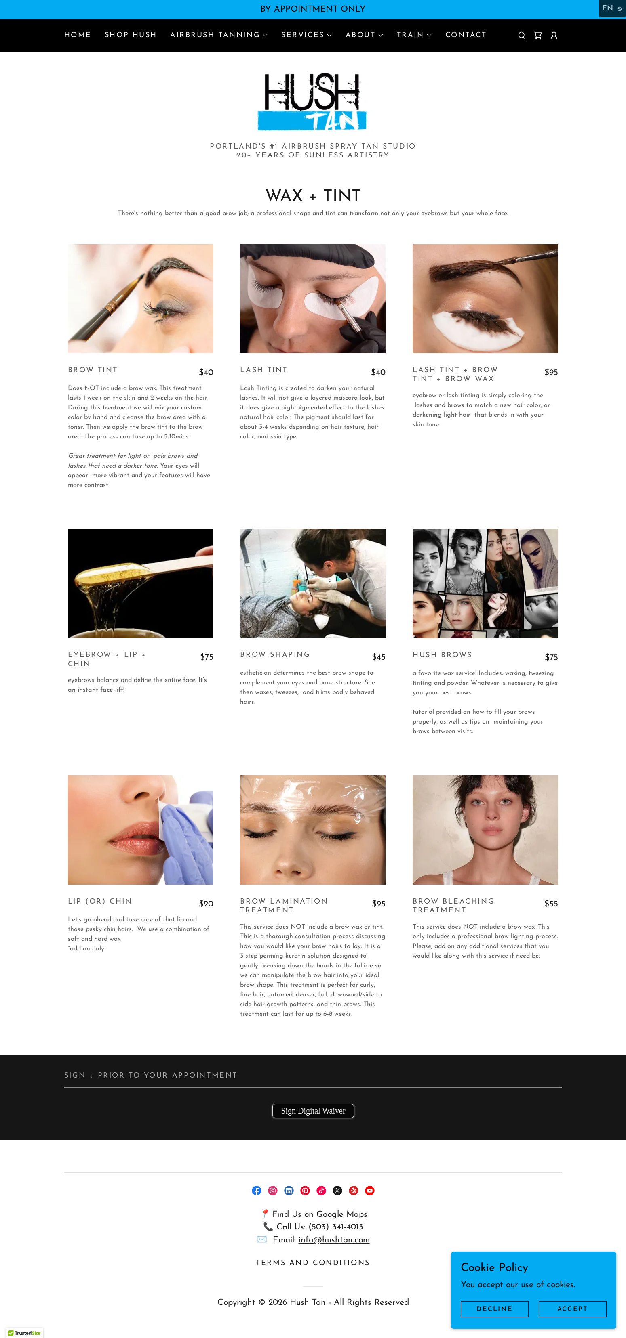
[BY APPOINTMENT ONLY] (313, 9)
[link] (538, 35)
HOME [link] (78, 35)
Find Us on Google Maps (319, 1220)
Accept (573, 1309)
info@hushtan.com (334, 1246)
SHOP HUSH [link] (131, 35)
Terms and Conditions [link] (313, 1269)
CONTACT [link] (466, 35)
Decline (497, 1309)
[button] (219, 35)
